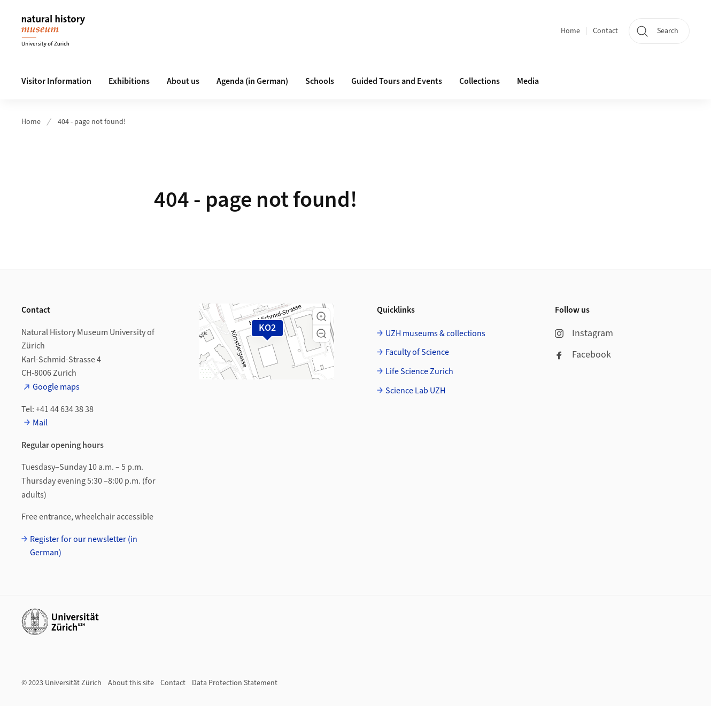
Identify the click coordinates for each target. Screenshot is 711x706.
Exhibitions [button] (129, 81)
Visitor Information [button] (56, 81)
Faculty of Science (417, 352)
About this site (131, 683)
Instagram (584, 333)
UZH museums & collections (435, 333)
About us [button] (183, 81)
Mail (40, 423)
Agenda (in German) (252, 81)
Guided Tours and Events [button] (396, 81)
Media (528, 81)
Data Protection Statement (234, 683)
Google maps (56, 387)
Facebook (583, 354)
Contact (605, 31)
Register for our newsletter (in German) (83, 546)
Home (570, 31)
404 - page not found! (92, 122)
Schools (319, 81)
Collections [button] (479, 81)
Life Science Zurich (419, 371)
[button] (321, 316)
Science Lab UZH (415, 391)
